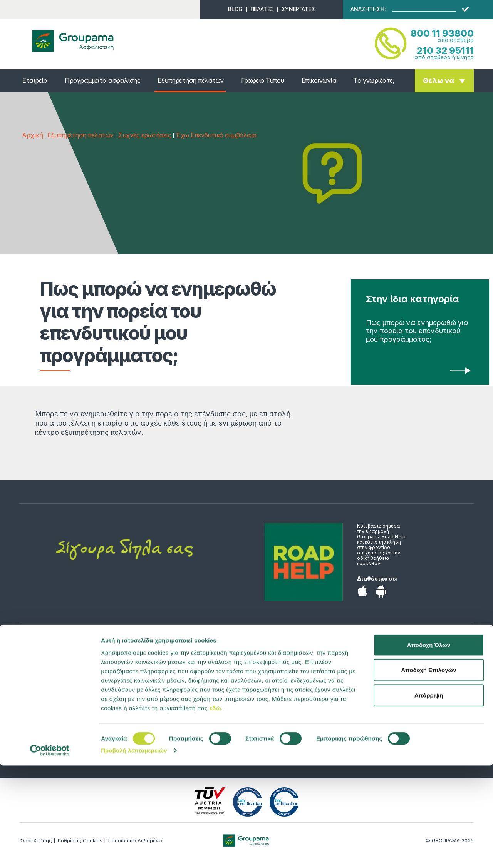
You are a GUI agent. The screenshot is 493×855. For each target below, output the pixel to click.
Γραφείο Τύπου (262, 80)
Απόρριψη (428, 784)
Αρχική (32, 135)
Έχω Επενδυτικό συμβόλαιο (216, 135)
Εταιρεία (34, 80)
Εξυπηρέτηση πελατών (191, 80)
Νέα (145, 667)
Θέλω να (438, 81)
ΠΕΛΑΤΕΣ (262, 9)
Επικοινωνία (319, 80)
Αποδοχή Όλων (428, 734)
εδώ (215, 797)
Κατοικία (36, 691)
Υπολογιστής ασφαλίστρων (181, 691)
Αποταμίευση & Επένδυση (61, 702)
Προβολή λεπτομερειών (134, 840)
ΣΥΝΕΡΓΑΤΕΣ (298, 9)
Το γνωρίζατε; (374, 80)
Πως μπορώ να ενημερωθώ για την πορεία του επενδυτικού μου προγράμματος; (417, 331)
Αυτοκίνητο (41, 679)
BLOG (235, 9)
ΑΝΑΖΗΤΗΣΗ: (368, 9)
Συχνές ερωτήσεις (144, 135)
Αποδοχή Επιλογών (428, 759)
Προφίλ (150, 679)
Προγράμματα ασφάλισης (102, 80)
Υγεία (31, 667)
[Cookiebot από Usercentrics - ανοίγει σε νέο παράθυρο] (50, 840)
